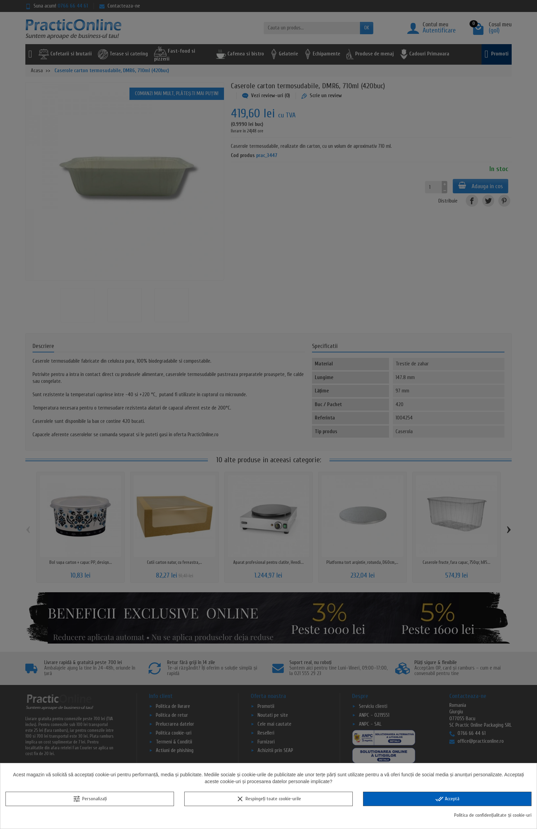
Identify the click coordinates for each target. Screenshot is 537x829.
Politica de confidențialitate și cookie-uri (493, 815)
